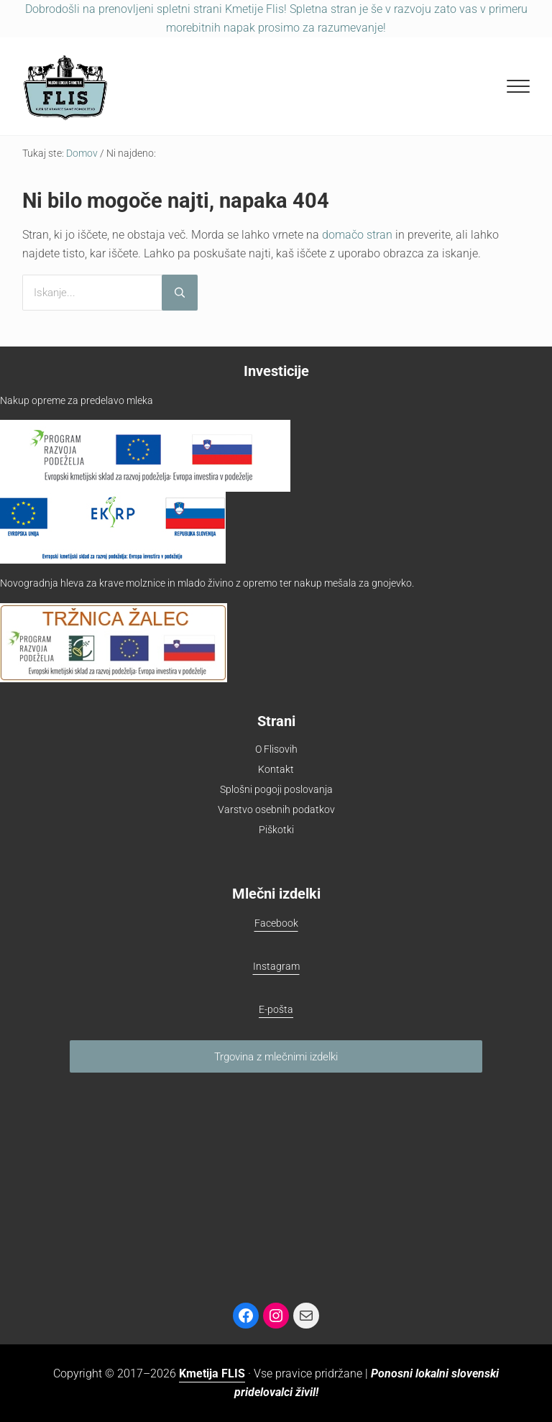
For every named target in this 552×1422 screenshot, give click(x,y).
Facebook (276, 923)
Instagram (276, 966)
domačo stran (357, 235)
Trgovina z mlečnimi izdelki (276, 1056)
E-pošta (276, 1009)
